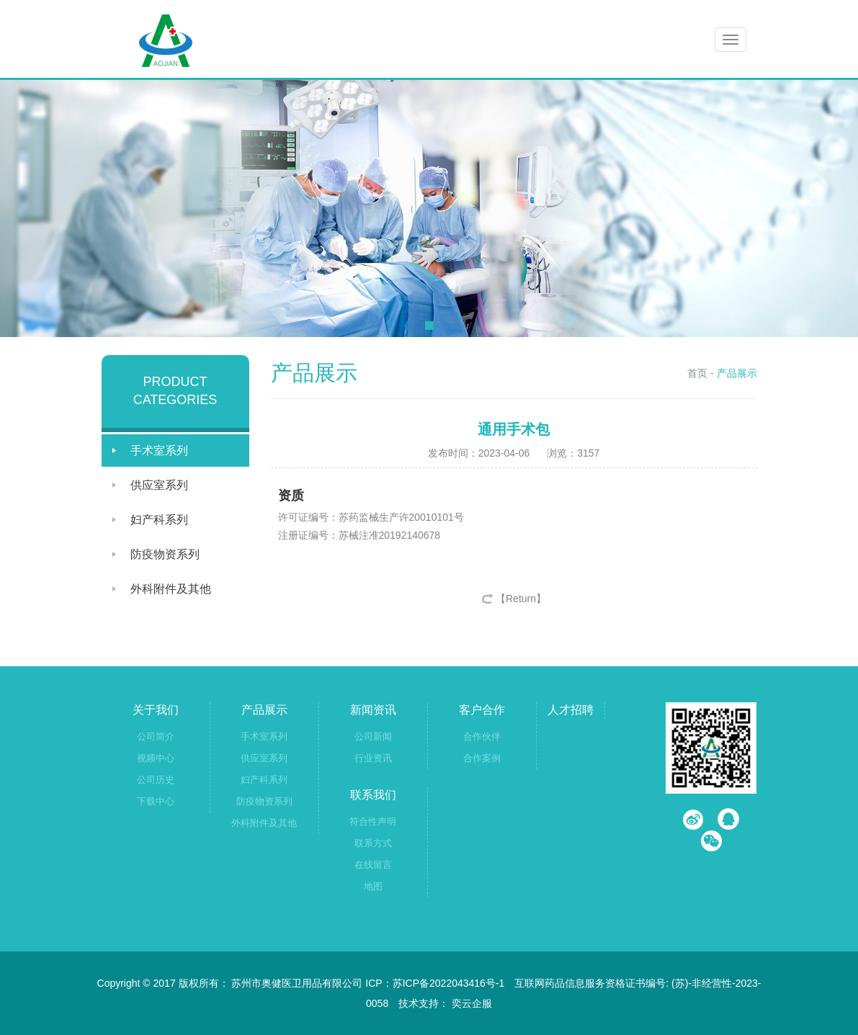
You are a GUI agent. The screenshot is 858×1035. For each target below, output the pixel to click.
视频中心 (155, 758)
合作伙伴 (482, 736)
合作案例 (482, 758)
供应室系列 (159, 485)
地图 (373, 886)
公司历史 (155, 779)
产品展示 (737, 373)
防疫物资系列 (165, 554)
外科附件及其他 (170, 589)
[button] (429, 325)
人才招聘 (571, 710)
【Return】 (521, 598)
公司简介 (155, 736)
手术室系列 (159, 450)
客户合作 (482, 710)
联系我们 (373, 795)
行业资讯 (373, 758)
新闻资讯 (373, 710)
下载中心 (155, 801)
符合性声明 (372, 821)
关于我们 (156, 710)
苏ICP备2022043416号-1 (449, 983)
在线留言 (373, 864)
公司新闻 (373, 736)
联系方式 (373, 843)
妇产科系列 (159, 520)
